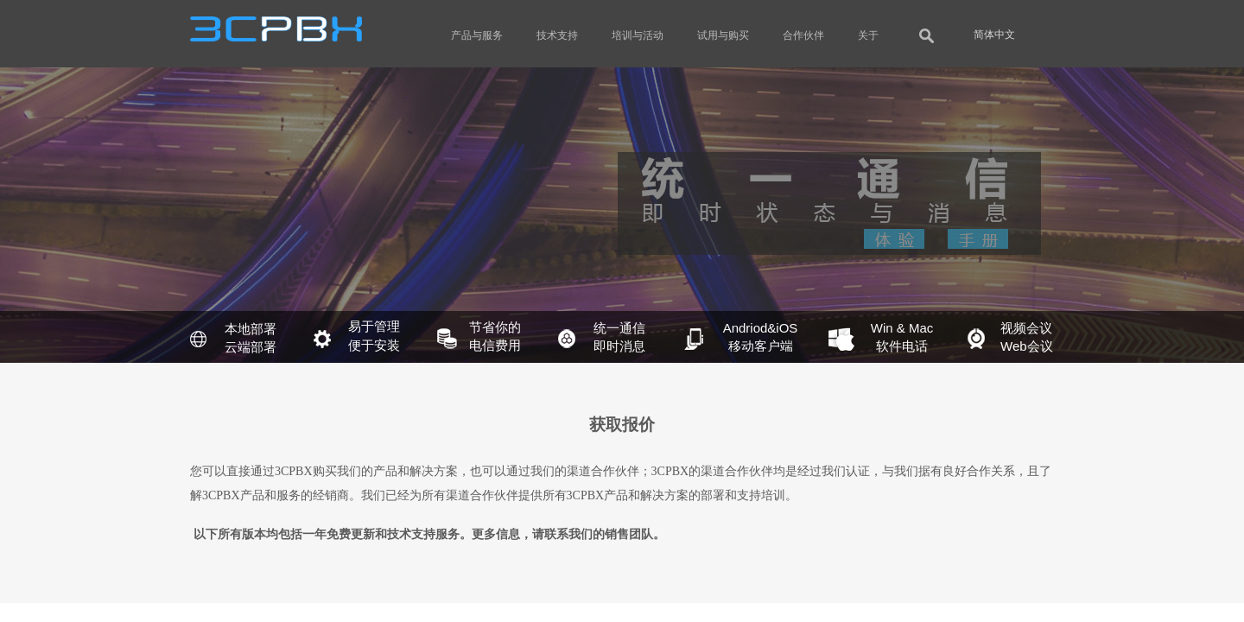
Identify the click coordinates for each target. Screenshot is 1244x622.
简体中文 (994, 35)
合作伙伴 (803, 35)
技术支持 (557, 35)
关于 (868, 35)
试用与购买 (723, 35)
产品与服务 (477, 35)
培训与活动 (637, 35)
